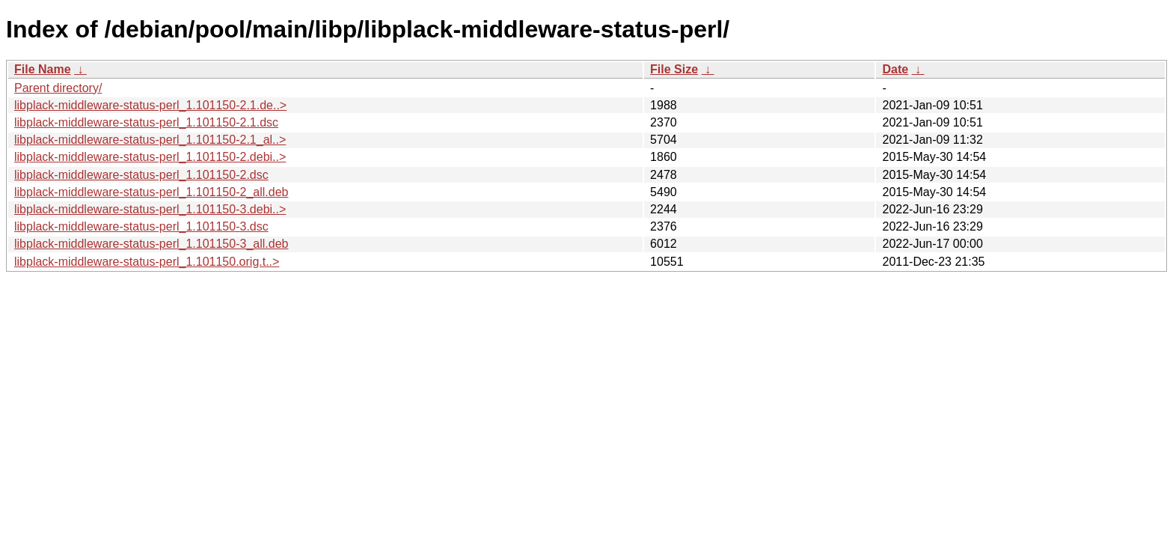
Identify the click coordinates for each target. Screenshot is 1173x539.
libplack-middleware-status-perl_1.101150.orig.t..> (146, 261)
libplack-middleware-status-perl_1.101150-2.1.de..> (150, 105)
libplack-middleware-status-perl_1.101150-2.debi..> (150, 156)
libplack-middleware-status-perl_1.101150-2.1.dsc (146, 122)
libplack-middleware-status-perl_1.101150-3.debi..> (150, 209)
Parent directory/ (58, 88)
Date (895, 69)
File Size (674, 69)
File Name (42, 69)
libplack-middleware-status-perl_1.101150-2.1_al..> (150, 139)
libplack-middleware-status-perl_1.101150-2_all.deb (151, 192)
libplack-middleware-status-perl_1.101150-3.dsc (141, 226)
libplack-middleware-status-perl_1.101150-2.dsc (141, 174)
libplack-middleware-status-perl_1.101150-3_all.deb (151, 243)
